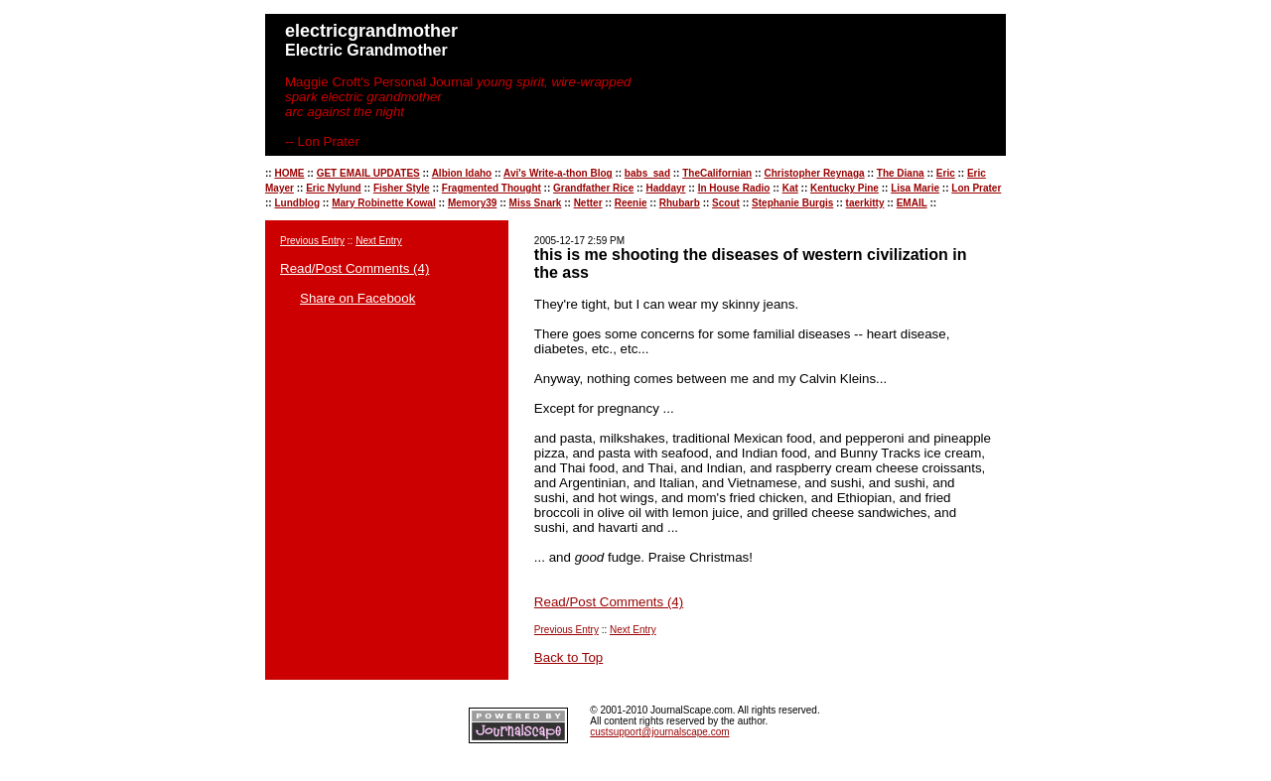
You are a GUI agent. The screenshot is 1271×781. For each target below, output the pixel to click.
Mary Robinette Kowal (383, 202)
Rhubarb (679, 202)
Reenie (631, 202)
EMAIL (912, 202)
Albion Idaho (462, 173)
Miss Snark (535, 202)
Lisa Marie (915, 188)
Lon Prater (976, 188)
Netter (588, 202)
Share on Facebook (357, 298)
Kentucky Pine (844, 188)
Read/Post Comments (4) (354, 268)
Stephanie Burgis (792, 202)
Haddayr (665, 188)
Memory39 (472, 202)
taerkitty (865, 202)
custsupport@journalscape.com (659, 731)
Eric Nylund (333, 188)
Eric (945, 173)
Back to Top (568, 657)
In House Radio (734, 188)
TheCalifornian (717, 173)
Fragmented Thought (491, 188)
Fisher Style (401, 188)
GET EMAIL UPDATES (368, 173)
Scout (726, 202)
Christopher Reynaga (814, 173)
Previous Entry (312, 240)
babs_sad (647, 173)
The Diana (900, 173)
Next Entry (378, 240)
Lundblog (297, 202)
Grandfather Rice (593, 188)
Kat (790, 188)
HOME (289, 173)
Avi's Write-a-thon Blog (558, 173)
